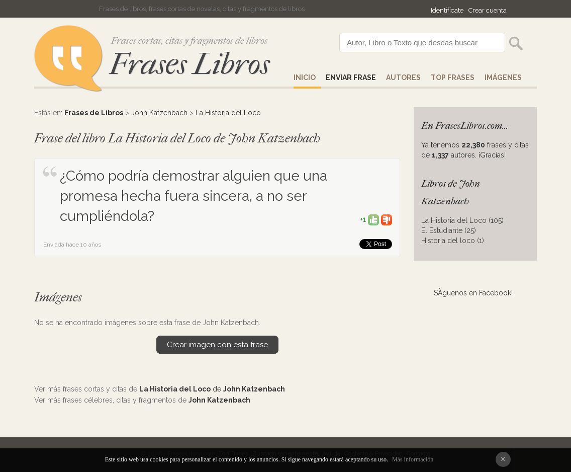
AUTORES (403, 77)
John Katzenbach (159, 113)
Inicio (305, 77)
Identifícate (447, 10)
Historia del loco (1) (452, 241)
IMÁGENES (503, 77)
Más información (412, 459)
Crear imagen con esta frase (217, 344)
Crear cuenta (487, 10)
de (212, 389)
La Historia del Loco (228, 113)
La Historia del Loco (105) (462, 220)
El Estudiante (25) (448, 230)
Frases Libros (189, 64)
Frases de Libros (93, 113)
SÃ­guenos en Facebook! (473, 293)
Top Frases (452, 77)
